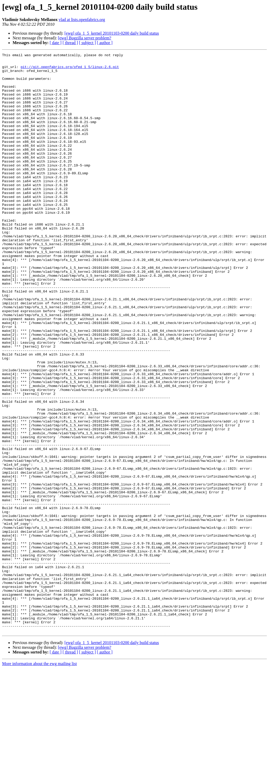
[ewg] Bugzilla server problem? (84, 38)
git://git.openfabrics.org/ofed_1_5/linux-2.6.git (69, 69)
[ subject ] (87, 42)
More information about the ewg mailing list (39, 779)
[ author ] (105, 42)
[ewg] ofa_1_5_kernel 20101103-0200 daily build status (111, 33)
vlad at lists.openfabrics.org (82, 19)
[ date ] (55, 42)
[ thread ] (70, 42)
